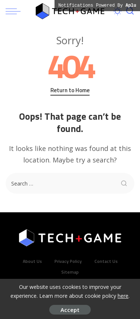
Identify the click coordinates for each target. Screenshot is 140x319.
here (123, 295)
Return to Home (70, 90)
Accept (70, 309)
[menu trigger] (15, 11)
